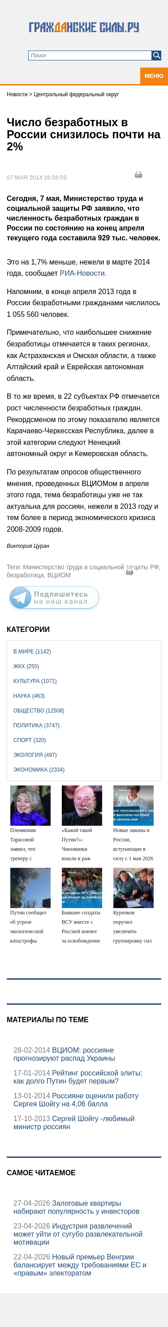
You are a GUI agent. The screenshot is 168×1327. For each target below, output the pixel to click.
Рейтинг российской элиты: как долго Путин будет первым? (77, 1077)
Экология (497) (35, 755)
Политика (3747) (36, 725)
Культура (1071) (35, 681)
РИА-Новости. (83, 273)
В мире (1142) (32, 652)
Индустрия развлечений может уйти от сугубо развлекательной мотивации (77, 1234)
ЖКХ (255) (26, 666)
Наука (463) (29, 696)
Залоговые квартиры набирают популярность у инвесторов (76, 1207)
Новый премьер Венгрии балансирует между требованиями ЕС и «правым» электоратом (79, 1265)
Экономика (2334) (39, 770)
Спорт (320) (29, 740)
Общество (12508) (39, 711)
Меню (154, 76)
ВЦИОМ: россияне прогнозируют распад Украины (64, 1054)
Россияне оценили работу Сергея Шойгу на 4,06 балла (75, 1100)
